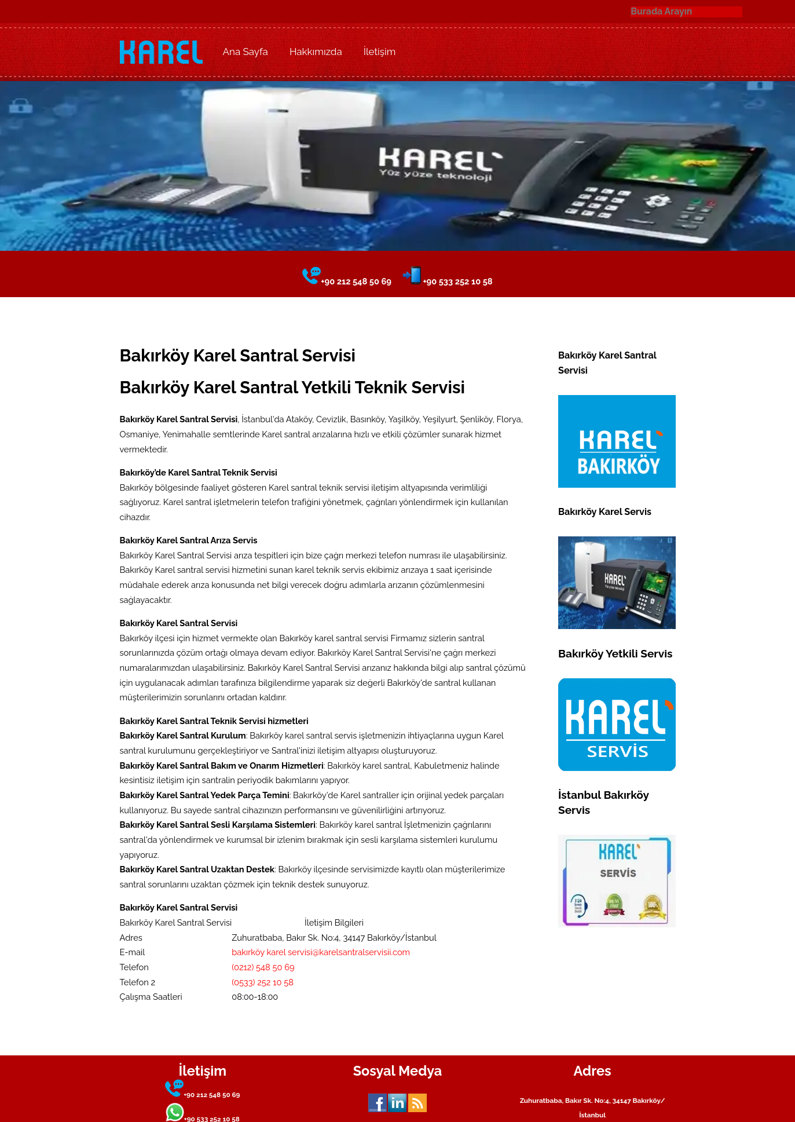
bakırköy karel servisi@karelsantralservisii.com (321, 952)
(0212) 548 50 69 (263, 967)
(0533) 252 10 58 (263, 982)
